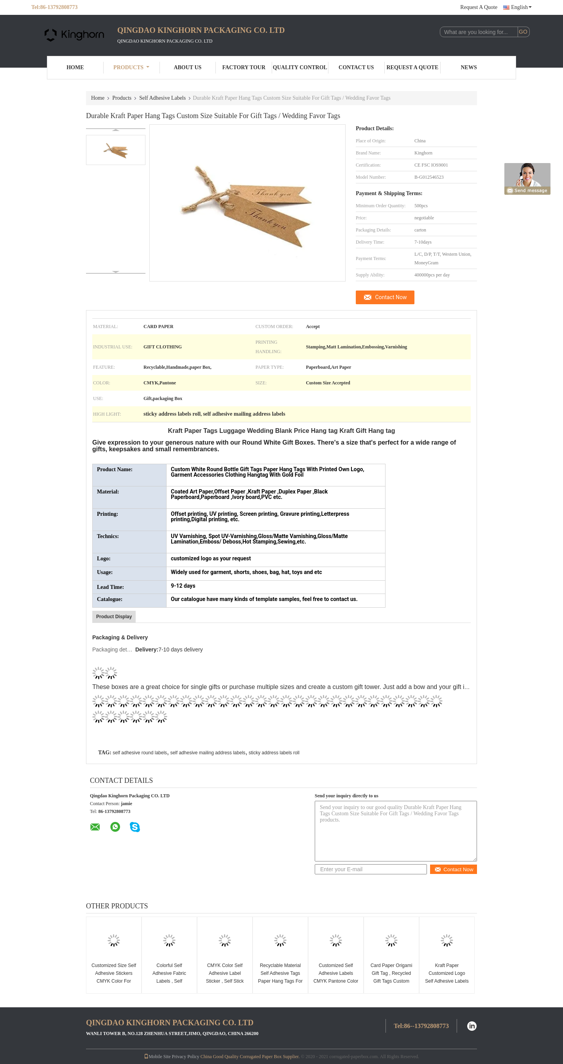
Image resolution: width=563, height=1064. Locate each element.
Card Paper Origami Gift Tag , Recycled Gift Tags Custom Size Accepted (391, 977)
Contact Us (356, 67)
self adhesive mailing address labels (207, 752)
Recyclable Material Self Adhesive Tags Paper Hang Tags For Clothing (280, 977)
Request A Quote (478, 7)
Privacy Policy (185, 1056)
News (469, 67)
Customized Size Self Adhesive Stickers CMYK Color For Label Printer (113, 977)
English (521, 7)
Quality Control (300, 67)
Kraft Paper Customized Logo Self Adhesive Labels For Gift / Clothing (446, 977)
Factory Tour (243, 67)
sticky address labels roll (274, 752)
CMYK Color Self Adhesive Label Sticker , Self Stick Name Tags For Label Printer (225, 981)
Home (75, 67)
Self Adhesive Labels (162, 98)
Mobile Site (157, 1056)
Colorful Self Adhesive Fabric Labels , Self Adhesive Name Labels (169, 981)
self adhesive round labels (140, 752)
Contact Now (391, 297)
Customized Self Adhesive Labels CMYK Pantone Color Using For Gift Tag (336, 977)
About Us (187, 67)
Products (131, 67)
